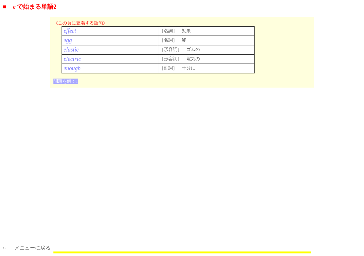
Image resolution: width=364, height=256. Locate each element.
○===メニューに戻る (27, 248)
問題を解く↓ (65, 81)
